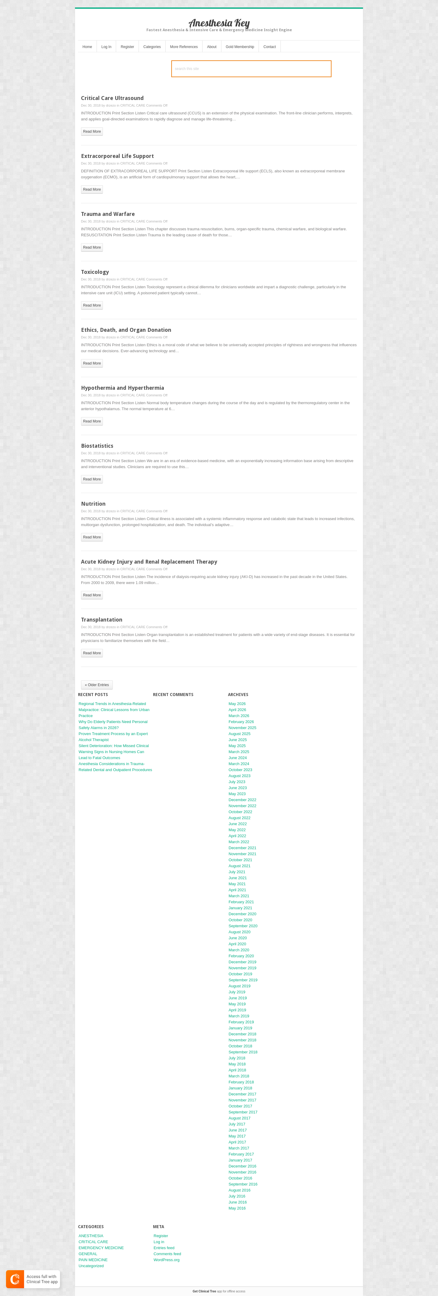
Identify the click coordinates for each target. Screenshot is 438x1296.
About (211, 47)
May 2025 (237, 745)
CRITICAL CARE (132, 105)
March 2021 (239, 896)
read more (92, 131)
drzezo (111, 105)
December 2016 (242, 1166)
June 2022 (238, 824)
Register (127, 47)
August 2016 (239, 1190)
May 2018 (237, 1064)
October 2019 (240, 974)
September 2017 (243, 1112)
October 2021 (240, 860)
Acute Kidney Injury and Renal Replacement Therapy (149, 562)
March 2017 (239, 1148)
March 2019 (239, 1016)
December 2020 (242, 914)
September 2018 (243, 1052)
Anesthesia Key (219, 22)
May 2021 (237, 884)
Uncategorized (91, 1266)
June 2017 (238, 1130)
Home (87, 47)
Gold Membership (240, 47)
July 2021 (237, 872)
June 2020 (238, 938)
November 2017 (242, 1100)
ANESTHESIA (91, 1236)
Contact (269, 47)
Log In (106, 47)
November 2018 (242, 1040)
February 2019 (241, 1022)
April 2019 (237, 1010)
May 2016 (237, 1208)
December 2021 (242, 848)
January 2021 (240, 908)
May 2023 (237, 794)
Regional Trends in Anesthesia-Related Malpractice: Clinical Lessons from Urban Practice (114, 709)
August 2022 (239, 818)
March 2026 (239, 715)
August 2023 (239, 776)
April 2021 (237, 890)
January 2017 (240, 1160)
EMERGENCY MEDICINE (101, 1248)
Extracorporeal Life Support (117, 156)
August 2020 (239, 932)
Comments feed (167, 1254)
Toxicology (95, 272)
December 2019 (242, 962)
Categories (152, 47)
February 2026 (241, 721)
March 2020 (239, 950)
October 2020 (240, 920)
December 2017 (242, 1094)
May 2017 (237, 1136)
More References (184, 47)
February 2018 (241, 1082)
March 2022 (239, 842)
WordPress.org (166, 1260)
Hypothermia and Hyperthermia (122, 388)
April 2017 (237, 1142)
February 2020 (241, 956)
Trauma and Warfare (108, 214)
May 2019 (237, 1004)
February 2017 (241, 1154)
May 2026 (237, 703)
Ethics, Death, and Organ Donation (126, 330)
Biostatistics (97, 446)
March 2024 (239, 764)
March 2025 (239, 751)
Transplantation (101, 619)
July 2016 (237, 1196)
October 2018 (240, 1046)
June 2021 (238, 878)
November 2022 (242, 806)
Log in (159, 1242)
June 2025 (238, 739)
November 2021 (242, 854)
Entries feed (164, 1248)
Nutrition (93, 504)
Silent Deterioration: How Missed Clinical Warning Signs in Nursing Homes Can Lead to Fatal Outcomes (114, 751)
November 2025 (242, 727)
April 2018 (237, 1070)
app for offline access (219, 1291)
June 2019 (238, 998)
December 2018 (242, 1034)
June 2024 (238, 757)
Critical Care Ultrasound (112, 98)
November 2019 (242, 968)
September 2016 (243, 1184)
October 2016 (240, 1178)
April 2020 (237, 944)
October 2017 (240, 1106)
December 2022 (242, 800)
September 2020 (243, 926)
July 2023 (237, 782)
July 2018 (237, 1058)
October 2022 (240, 812)
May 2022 (237, 830)
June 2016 (238, 1202)
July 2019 (237, 992)
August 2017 (239, 1118)
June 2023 (238, 788)
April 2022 (237, 836)
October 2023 (240, 770)
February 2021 (241, 902)
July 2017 (237, 1124)
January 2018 (240, 1088)
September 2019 (243, 980)
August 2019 (239, 986)
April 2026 (237, 709)
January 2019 (240, 1028)
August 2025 (239, 733)
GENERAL (88, 1254)
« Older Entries (97, 685)
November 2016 (242, 1172)
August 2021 (239, 866)
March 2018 (239, 1076)
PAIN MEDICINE (93, 1260)
